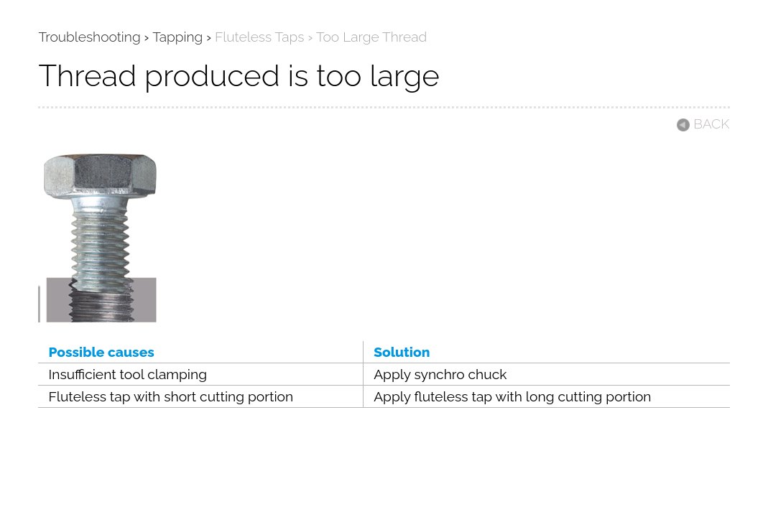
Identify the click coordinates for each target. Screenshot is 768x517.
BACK (702, 123)
